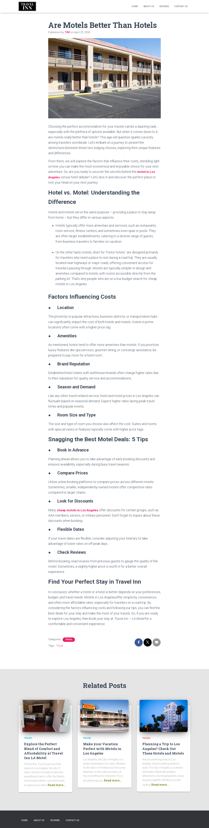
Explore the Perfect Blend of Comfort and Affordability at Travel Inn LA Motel (43, 751)
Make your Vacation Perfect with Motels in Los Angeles (102, 748)
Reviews (164, 6)
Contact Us (181, 6)
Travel (68, 639)
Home (135, 6)
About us (148, 6)
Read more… (57, 785)
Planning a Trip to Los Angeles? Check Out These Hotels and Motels (163, 748)
